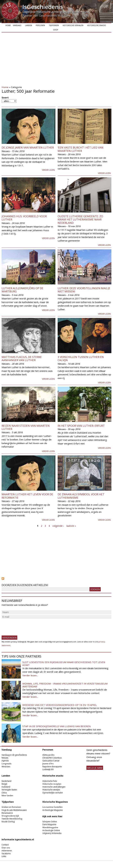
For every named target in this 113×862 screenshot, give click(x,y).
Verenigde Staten (9, 789)
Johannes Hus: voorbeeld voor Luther (24, 217)
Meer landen (7, 795)
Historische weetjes (51, 789)
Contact (5, 844)
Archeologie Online (51, 830)
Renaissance (7, 813)
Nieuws (5, 757)
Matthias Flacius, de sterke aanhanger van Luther (22, 358)
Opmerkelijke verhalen (52, 792)
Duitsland (6, 786)
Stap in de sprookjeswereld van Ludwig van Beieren (56, 726)
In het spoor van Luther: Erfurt (81, 425)
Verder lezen (48, 170)
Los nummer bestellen (52, 807)
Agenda (5, 760)
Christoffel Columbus (52, 757)
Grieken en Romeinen (11, 807)
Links (4, 856)
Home (8, 25)
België (4, 784)
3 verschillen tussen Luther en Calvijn (81, 358)
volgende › (58, 525)
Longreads (6, 763)
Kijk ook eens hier (52, 816)
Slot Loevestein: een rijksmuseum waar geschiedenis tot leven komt (63, 664)
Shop (55, 30)
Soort (5, 97)
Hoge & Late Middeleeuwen (14, 810)
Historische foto (49, 781)
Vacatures (6, 853)
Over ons (6, 847)
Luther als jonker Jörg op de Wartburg (22, 289)
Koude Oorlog (8, 821)
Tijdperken (54, 25)
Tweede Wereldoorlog (12, 818)
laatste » (71, 525)
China (4, 792)
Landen (28, 25)
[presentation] (26, 626)
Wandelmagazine (50, 827)
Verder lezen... (30, 675)
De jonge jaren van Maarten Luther (28, 147)
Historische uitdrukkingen (53, 786)
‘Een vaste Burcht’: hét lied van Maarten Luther (80, 149)
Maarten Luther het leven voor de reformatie (27, 495)
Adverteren (7, 850)
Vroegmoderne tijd (10, 815)
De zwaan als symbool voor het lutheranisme (81, 495)
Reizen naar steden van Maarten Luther (26, 427)
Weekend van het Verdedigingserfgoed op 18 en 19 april (59, 704)
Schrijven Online (49, 821)
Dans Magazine (49, 824)
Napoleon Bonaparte (52, 766)
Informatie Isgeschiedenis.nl (18, 839)
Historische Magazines (55, 801)
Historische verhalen (73, 25)
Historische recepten (51, 784)
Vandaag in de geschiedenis (14, 755)
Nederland (6, 781)
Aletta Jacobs (48, 755)
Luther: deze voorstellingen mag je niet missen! (84, 289)
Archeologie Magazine (52, 810)
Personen (40, 25)
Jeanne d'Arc (48, 763)
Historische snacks (96, 25)
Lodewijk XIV (48, 769)
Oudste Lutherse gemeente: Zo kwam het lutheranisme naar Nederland (80, 219)
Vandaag (17, 25)
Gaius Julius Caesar (51, 760)
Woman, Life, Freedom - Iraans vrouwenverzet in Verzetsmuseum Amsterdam (65, 685)
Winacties (6, 766)
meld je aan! (94, 767)
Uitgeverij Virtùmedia (51, 833)
